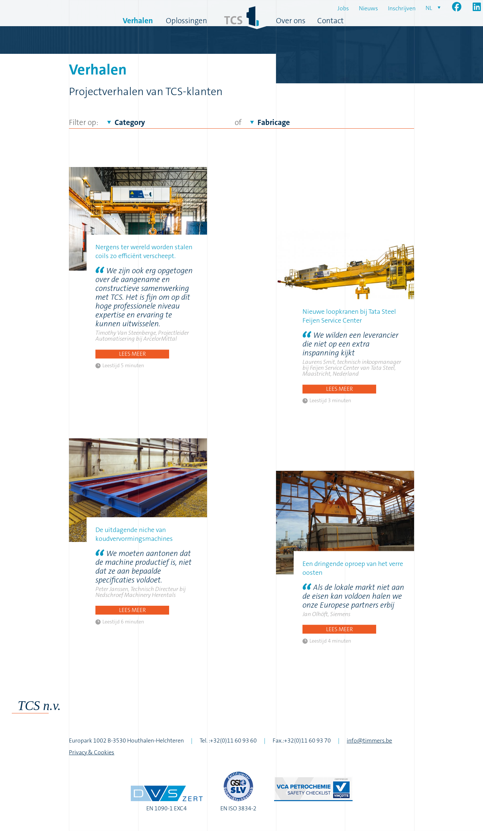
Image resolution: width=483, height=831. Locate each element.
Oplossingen (186, 21)
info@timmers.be (369, 740)
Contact (330, 21)
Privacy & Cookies (91, 752)
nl (429, 8)
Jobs (343, 8)
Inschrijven (402, 8)
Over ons (290, 21)
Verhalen (138, 21)
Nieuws (368, 8)
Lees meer (132, 354)
